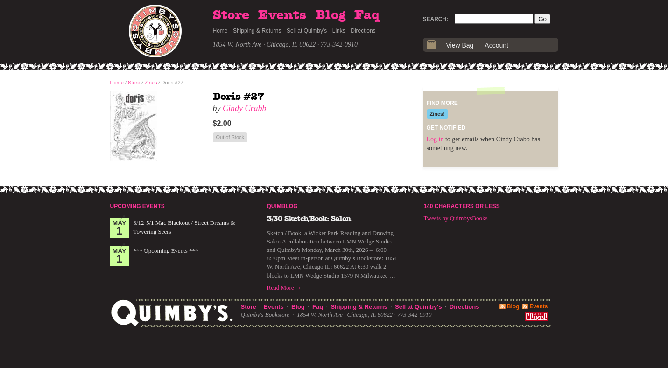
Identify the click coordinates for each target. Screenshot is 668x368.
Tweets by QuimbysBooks (456, 218)
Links (338, 31)
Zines (151, 82)
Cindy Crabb (245, 108)
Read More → (284, 287)
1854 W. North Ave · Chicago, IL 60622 (264, 44)
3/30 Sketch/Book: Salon (309, 218)
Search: (436, 19)
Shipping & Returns (257, 31)
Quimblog (282, 206)
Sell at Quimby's (307, 31)
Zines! (437, 114)
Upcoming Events (137, 206)
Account (496, 45)
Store (231, 15)
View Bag (460, 45)
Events (282, 15)
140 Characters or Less (462, 206)
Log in (435, 139)
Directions (363, 31)
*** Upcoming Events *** (166, 250)
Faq (367, 15)
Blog (330, 15)
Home (220, 31)
